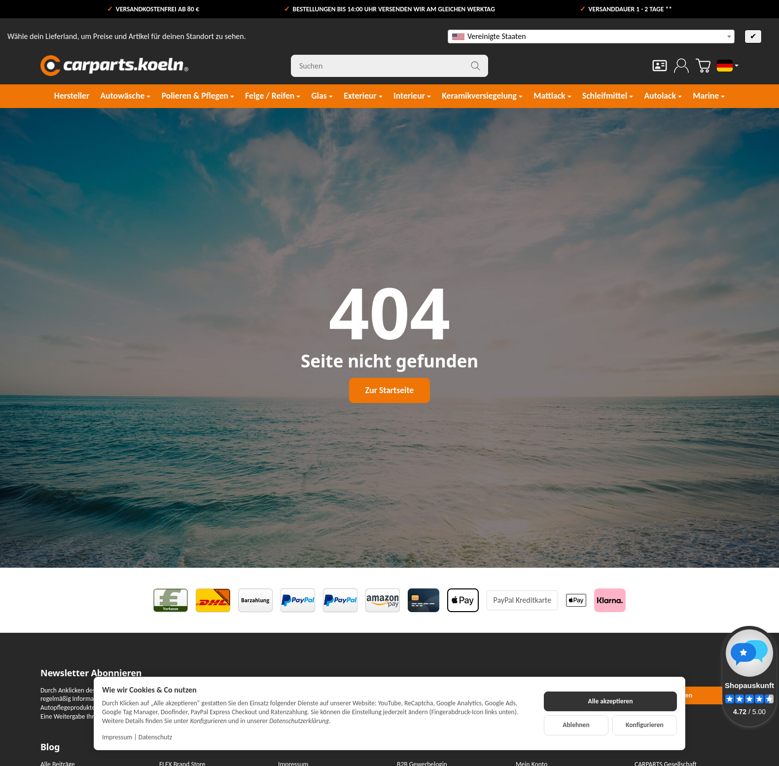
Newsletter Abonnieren (91, 673)
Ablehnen (576, 725)
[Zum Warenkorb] (703, 65)
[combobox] (591, 36)
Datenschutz (155, 737)
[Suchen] (389, 66)
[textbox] (591, 36)
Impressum (117, 737)
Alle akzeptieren (610, 701)
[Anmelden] (681, 65)
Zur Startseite (389, 390)
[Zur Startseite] (114, 65)
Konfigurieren (645, 725)
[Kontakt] (660, 65)
